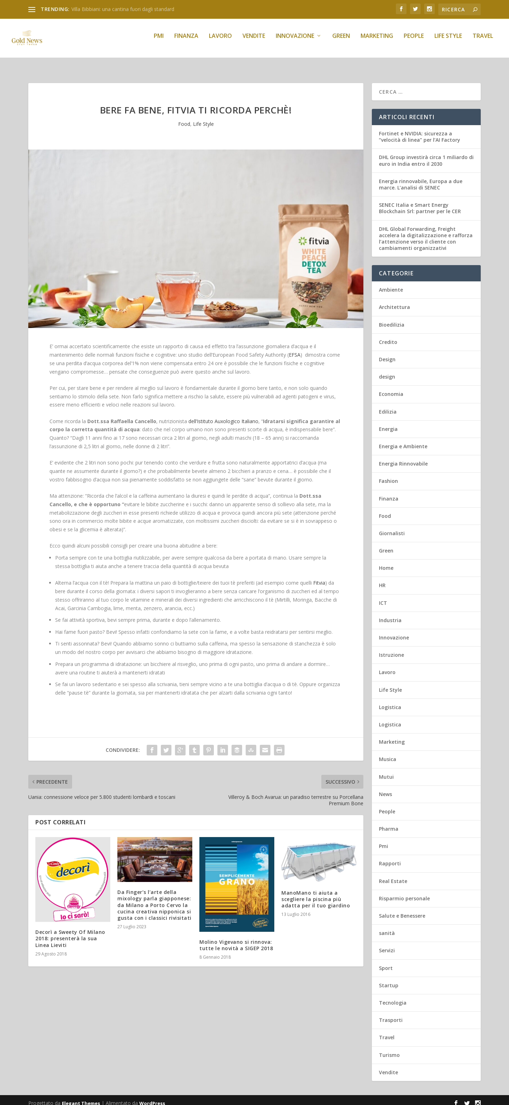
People (414, 41)
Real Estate (393, 874)
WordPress (152, 1097)
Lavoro (220, 41)
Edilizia (388, 405)
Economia (391, 387)
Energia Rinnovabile (403, 457)
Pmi (159, 41)
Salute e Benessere (402, 909)
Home (386, 561)
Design (387, 353)
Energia (388, 422)
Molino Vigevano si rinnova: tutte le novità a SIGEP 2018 (236, 938)
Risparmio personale (404, 892)
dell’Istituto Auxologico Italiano (223, 414)
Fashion (388, 474)
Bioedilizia (391, 318)
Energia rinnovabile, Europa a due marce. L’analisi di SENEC (420, 178)
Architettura (394, 300)
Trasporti (391, 1013)
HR (382, 578)
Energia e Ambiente (403, 440)
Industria (390, 613)
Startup (388, 979)
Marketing (377, 41)
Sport (386, 961)
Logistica (390, 700)
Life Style (448, 41)
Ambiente (391, 283)
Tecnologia (392, 996)
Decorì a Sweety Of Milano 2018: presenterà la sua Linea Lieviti (70, 932)
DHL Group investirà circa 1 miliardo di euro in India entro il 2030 (426, 153)
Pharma (388, 822)
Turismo (389, 1048)
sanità (387, 926)
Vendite (253, 41)
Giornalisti (392, 527)
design (387, 370)
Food (184, 117)
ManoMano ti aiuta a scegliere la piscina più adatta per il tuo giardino (315, 892)
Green (341, 41)
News (385, 787)
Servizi (387, 944)
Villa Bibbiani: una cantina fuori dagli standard (122, 9)
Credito (388, 335)
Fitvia (319, 576)
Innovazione (295, 41)
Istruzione (391, 648)
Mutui (386, 770)
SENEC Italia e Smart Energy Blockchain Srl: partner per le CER (420, 201)
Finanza (186, 41)
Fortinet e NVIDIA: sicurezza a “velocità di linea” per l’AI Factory (419, 130)
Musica (387, 752)
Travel (483, 41)
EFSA (294, 348)
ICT (383, 596)
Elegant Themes (81, 1097)
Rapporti (390, 857)
